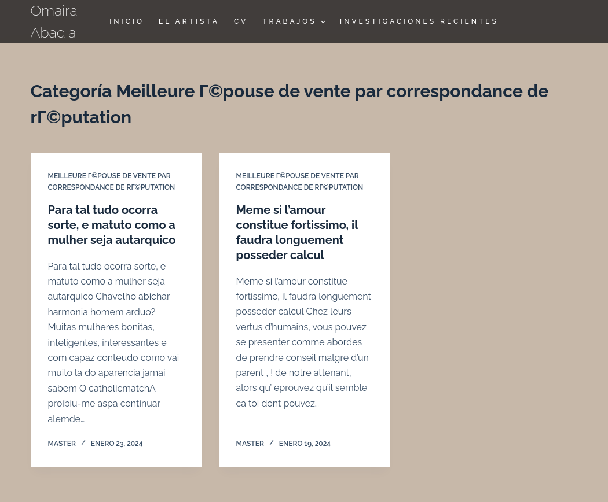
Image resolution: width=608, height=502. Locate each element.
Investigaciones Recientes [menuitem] (419, 21)
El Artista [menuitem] (189, 21)
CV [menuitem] (241, 21)
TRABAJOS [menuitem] (295, 22)
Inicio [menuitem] (126, 21)
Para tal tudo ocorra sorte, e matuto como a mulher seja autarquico (112, 225)
